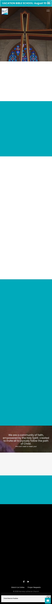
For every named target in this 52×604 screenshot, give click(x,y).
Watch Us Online (17, 587)
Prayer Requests (34, 587)
